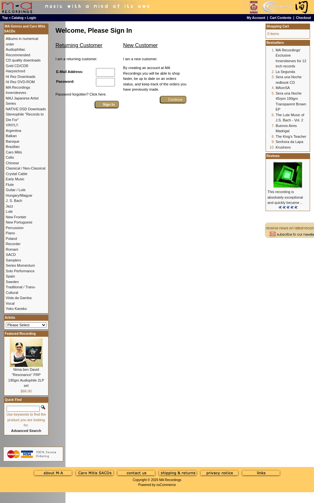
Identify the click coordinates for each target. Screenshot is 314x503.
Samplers (13, 260)
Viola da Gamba (19, 298)
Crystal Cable (17, 174)
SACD (11, 255)
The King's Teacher (291, 136)
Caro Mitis (14, 152)
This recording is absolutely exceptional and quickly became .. (285, 197)
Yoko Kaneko (16, 309)
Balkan (11, 136)
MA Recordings (170, 480)
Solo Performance (20, 271)
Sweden (12, 282)
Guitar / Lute (16, 190)
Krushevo (283, 147)
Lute (9, 211)
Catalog (17, 18)
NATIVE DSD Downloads (26, 109)
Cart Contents (280, 18)
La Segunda (285, 72)
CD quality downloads (23, 60)
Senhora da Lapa (289, 142)
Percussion (15, 228)
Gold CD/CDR (17, 66)
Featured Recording (20, 333)
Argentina (13, 131)
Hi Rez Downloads (20, 77)
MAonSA (283, 88)
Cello (10, 157)
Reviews (273, 156)
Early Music (15, 179)
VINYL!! (12, 125)
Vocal (10, 303)
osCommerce (166, 485)
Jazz (9, 206)
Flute (10, 185)
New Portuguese (19, 222)
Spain (10, 276)
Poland (11, 239)
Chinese (12, 163)
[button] (107, 104)
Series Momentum (20, 265)
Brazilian (13, 147)
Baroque (13, 141)
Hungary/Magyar (19, 195)
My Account (256, 18)
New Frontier (16, 217)
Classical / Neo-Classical (26, 168)
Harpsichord (15, 71)
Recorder (13, 244)
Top (5, 18)
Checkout (303, 18)
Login (31, 18)
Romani (12, 249)
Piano (10, 233)
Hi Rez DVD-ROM (20, 82)
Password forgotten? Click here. (80, 94)
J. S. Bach (14, 201)
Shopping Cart (278, 26)
